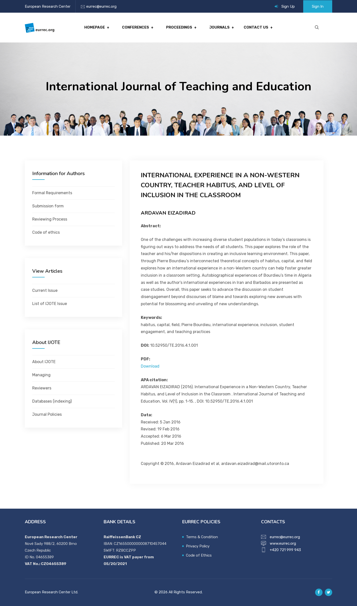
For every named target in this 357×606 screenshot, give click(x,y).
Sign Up (288, 6)
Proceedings (179, 27)
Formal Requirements (52, 192)
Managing (41, 375)
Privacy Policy (197, 546)
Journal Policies (47, 414)
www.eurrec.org (283, 543)
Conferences (135, 27)
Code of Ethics (199, 555)
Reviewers (41, 388)
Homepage (95, 27)
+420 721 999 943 (285, 550)
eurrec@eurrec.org (101, 6)
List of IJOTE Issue (49, 303)
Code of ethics (46, 232)
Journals (219, 27)
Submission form (48, 206)
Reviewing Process (49, 219)
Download (150, 366)
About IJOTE (44, 361)
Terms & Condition (202, 537)
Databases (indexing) (52, 401)
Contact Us (255, 27)
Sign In (318, 6)
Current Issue (45, 290)
